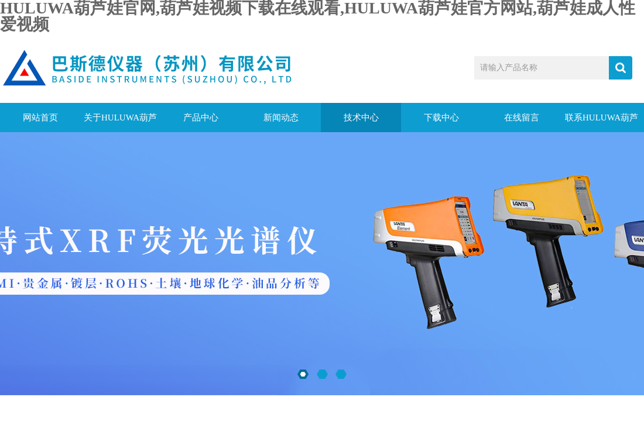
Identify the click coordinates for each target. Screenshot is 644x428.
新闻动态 (281, 117)
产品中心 (200, 117)
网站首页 (40, 117)
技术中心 (361, 117)
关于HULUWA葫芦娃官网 (120, 122)
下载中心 (441, 117)
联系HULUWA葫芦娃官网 (601, 122)
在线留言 (521, 117)
